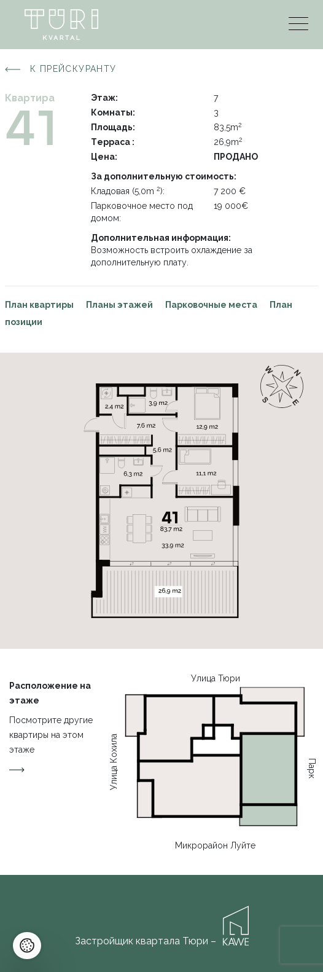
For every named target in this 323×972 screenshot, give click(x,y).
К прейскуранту (61, 69)
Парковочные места (211, 305)
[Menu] (298, 26)
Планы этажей (119, 305)
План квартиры (39, 305)
